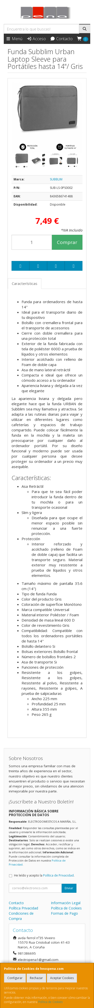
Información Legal (65, 902)
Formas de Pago (64, 913)
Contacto (61, 38)
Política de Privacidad (58, 875)
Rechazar (36, 978)
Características (24, 283)
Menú (14, 38)
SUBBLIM (56, 179)
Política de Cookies (50, 1002)
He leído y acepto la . (44, 875)
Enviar (69, 888)
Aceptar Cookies (62, 978)
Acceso (36, 38)
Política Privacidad (23, 908)
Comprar (67, 242)
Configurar (15, 978)
